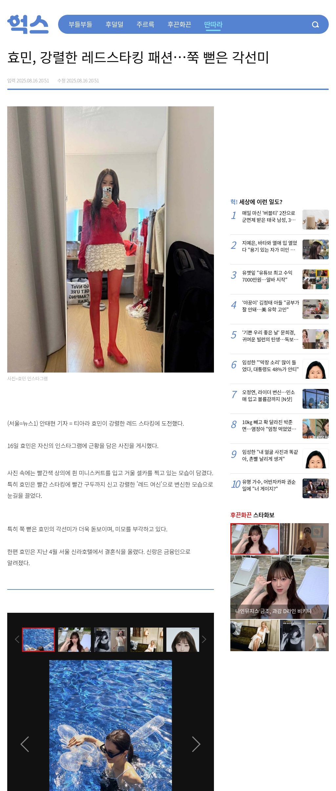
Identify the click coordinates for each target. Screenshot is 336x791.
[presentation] (16, 639)
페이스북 (282, 78)
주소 (323, 78)
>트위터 (296, 78)
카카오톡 (309, 78)
